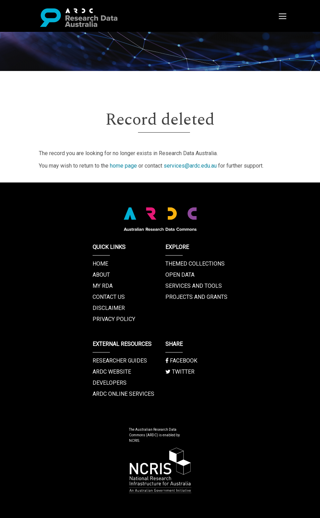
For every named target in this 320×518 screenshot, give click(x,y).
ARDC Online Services (123, 394)
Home (100, 263)
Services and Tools (193, 286)
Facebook (181, 360)
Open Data (179, 274)
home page (123, 165)
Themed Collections (195, 263)
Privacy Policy (114, 319)
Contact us (109, 297)
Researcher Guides (120, 360)
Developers (110, 382)
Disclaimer (109, 308)
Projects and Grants (196, 297)
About (101, 274)
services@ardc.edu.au (190, 165)
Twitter (179, 371)
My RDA (103, 286)
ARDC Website (112, 371)
